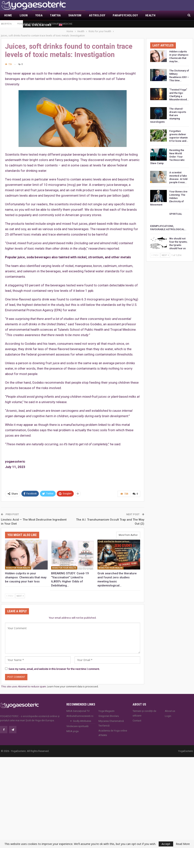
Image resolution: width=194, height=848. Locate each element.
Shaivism (74, 15)
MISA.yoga (72, 726)
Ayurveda (6, 23)
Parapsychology (125, 15)
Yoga (39, 15)
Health (150, 15)
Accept (166, 844)
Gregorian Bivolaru (108, 711)
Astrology (97, 15)
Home (8, 15)
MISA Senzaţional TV (78, 706)
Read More (183, 844)
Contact (137, 716)
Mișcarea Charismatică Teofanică (111, 719)
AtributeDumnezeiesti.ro (79, 711)
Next (20, 591)
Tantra (55, 15)
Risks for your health (30, 23)
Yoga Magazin (106, 706)
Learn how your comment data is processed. (72, 682)
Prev (9, 591)
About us (170, 706)
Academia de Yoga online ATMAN (112, 728)
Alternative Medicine (60, 23)
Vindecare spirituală (77, 721)
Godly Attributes (82, 716)
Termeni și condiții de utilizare (144, 709)
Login (24, 15)
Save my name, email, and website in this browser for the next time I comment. (54, 664)
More (167, 15)
